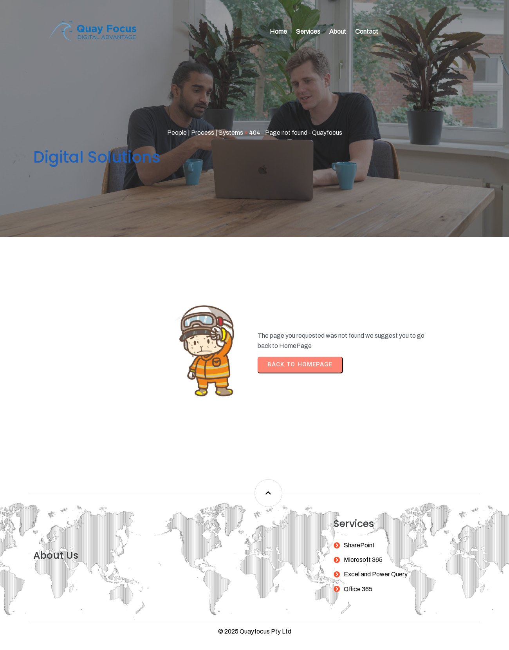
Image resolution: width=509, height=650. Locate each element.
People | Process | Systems (205, 131)
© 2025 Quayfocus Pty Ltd (254, 617)
